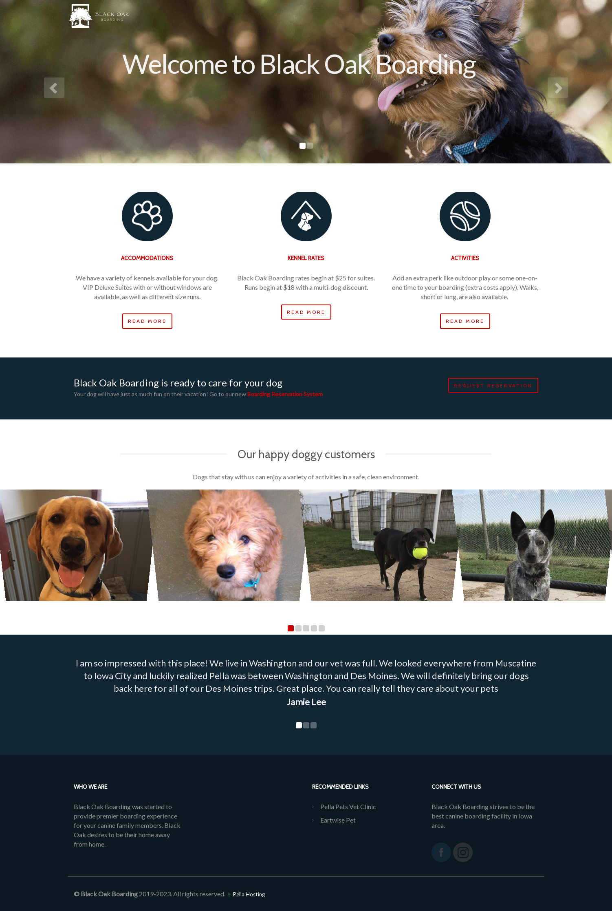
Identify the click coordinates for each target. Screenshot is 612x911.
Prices (343, 16)
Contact (449, 16)
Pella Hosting (246, 894)
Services (307, 16)
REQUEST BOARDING (504, 16)
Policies (409, 16)
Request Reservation (493, 385)
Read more (147, 321)
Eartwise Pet (338, 820)
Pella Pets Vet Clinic (348, 806)
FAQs (375, 16)
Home (272, 16)
